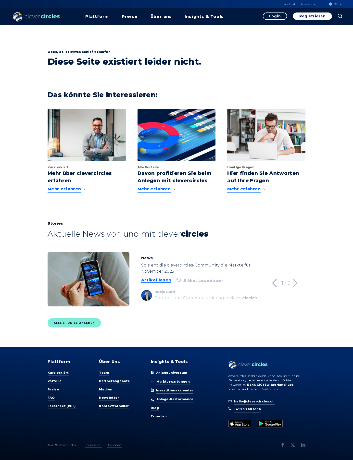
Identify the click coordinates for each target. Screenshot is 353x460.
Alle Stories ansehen (74, 323)
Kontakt (289, 4)
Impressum (93, 445)
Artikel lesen (156, 280)
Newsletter (309, 4)
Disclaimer (114, 445)
